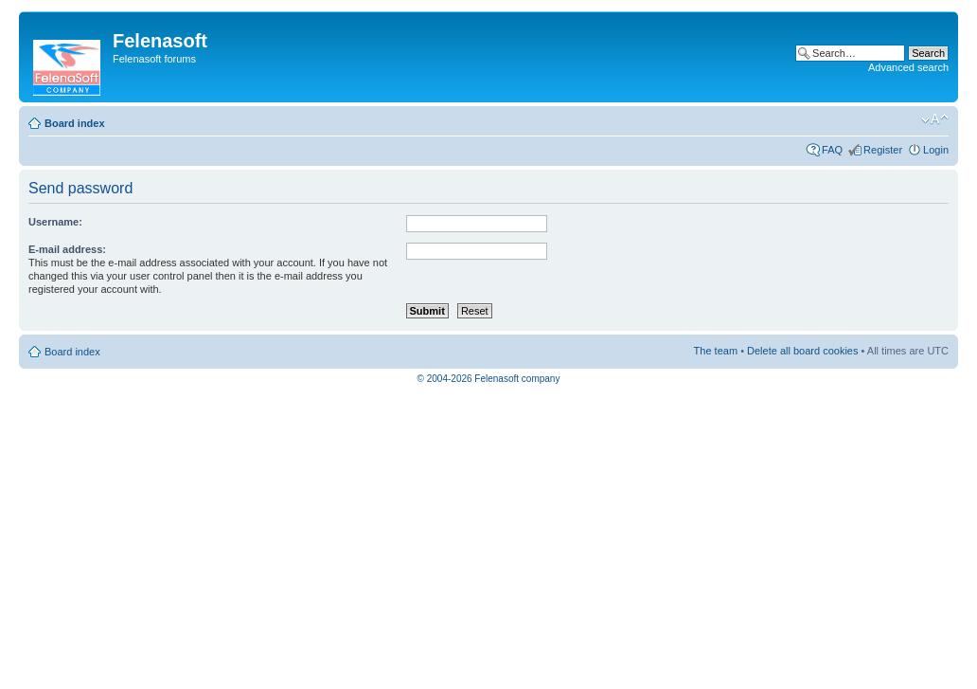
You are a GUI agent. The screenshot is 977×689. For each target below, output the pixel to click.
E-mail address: (67, 249)
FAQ (832, 149)
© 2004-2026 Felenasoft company (488, 378)
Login (936, 149)
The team (715, 350)
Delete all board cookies (802, 350)
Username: (55, 221)
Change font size (935, 119)
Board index (74, 123)
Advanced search (908, 67)
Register (882, 149)
